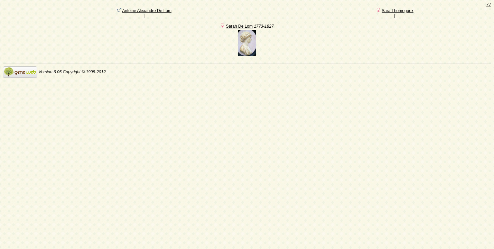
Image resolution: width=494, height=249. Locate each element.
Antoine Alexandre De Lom (146, 12)
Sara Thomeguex (397, 12)
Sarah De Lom (239, 28)
